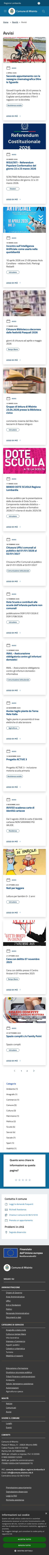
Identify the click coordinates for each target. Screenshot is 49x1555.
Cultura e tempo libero (16, 1334)
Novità (15, 22)
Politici (9, 1309)
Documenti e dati (13, 1317)
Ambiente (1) (12, 1088)
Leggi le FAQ (11, 1495)
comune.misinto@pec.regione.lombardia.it (25, 1469)
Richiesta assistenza (15, 1499)
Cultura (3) (11, 1110)
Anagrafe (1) (11, 1094)
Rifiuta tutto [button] (24, 1545)
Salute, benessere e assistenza (19, 1383)
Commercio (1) (12, 1099)
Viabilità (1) (11, 1148)
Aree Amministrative (15, 1296)
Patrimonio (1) (12, 1115)
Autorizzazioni (12, 1387)
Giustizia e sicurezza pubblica (19, 1372)
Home (5, 22)
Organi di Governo (14, 1292)
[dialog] (24, 1533)
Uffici (8, 1300)
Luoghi (9, 1423)
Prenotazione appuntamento (18, 1487)
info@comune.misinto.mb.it (20, 1472)
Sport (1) (10, 1143)
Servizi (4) (10, 1132)
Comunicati (11, 1407)
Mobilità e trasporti (14, 1355)
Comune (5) (11, 1105)
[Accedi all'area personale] (38, 3)
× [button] (46, 1514)
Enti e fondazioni (13, 1304)
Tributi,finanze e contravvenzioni (20, 1376)
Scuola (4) (10, 1126)
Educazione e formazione (17, 1368)
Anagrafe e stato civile (16, 1329)
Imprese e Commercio (15, 1341)
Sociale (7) (10, 1137)
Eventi (9, 1427)
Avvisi (11, 68)
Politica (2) (11, 1121)
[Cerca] (43, 11)
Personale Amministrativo (17, 1313)
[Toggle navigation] (5, 11)
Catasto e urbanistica (15, 1348)
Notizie (9, 1403)
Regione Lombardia (12, 3)
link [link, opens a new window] (10, 1534)
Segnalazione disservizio (17, 1491)
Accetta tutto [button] (24, 1539)
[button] (24, 1550)
